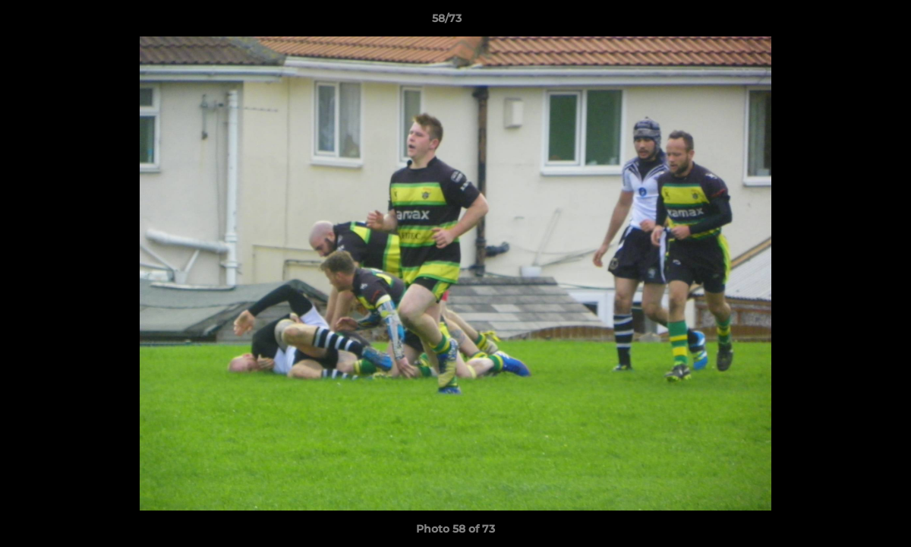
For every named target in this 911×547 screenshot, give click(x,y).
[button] (847, 22)
